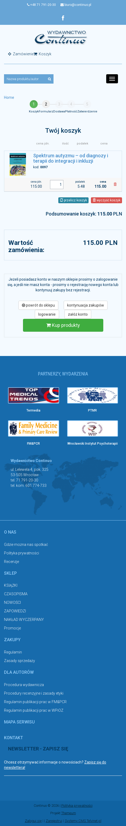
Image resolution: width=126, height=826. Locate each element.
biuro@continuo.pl (75, 5)
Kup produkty (63, 325)
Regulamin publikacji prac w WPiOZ (33, 710)
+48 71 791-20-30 (41, 5)
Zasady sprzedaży (19, 661)
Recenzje (11, 561)
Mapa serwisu (19, 722)
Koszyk (42, 54)
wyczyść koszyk (106, 200)
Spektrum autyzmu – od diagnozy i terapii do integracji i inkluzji (70, 158)
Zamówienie (21, 54)
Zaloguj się (33, 821)
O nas (10, 532)
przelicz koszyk (73, 200)
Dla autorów (19, 672)
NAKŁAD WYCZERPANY (24, 619)
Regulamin (13, 652)
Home (9, 97)
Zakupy (12, 639)
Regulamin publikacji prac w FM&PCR (35, 702)
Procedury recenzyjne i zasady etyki (33, 693)
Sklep (10, 573)
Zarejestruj (54, 821)
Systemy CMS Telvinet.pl (83, 821)
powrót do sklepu (38, 305)
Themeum (68, 813)
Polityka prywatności (21, 553)
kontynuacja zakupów (85, 305)
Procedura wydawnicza (24, 685)
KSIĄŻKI (10, 585)
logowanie (47, 314)
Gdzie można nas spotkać (26, 544)
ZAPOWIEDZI (15, 611)
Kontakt (13, 737)
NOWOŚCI (12, 602)
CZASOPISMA (16, 594)
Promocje (12, 628)
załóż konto (78, 314)
